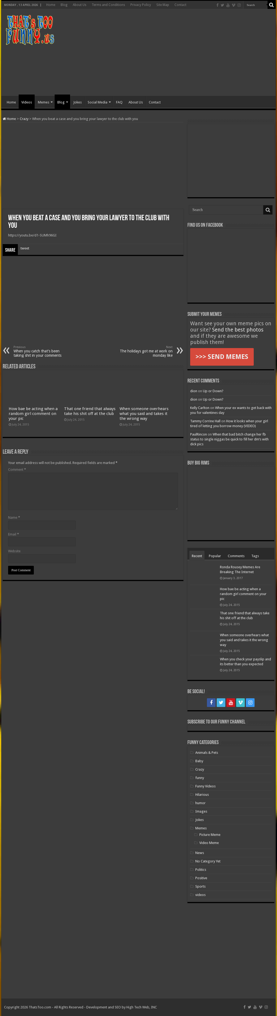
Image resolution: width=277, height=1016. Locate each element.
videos (200, 895)
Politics (200, 870)
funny (199, 778)
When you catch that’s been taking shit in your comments (41, 351)
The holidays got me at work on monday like (145, 351)
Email (13, 534)
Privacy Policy (140, 5)
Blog (64, 5)
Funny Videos (205, 786)
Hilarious (202, 795)
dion (193, 391)
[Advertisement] (173, 52)
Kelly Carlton (199, 408)
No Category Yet (207, 861)
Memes (43, 102)
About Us (79, 5)
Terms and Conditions (108, 5)
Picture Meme (209, 835)
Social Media (97, 102)
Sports (200, 886)
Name (14, 517)
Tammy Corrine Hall (205, 421)
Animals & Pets (206, 753)
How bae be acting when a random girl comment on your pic (33, 413)
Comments (236, 556)
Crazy (24, 119)
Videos (26, 102)
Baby (199, 761)
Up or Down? (213, 391)
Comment (17, 470)
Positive (201, 878)
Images (201, 811)
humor (200, 803)
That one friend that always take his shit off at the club (90, 411)
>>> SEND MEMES (222, 357)
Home (50, 5)
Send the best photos (237, 330)
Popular (215, 556)
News (199, 853)
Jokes (77, 102)
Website (14, 551)
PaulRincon (198, 434)
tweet (25, 248)
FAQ (119, 102)
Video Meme (209, 843)
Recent (197, 556)
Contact (180, 5)
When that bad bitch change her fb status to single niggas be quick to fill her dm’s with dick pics (229, 439)
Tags (255, 556)
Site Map (162, 5)
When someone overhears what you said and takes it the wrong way (144, 413)
